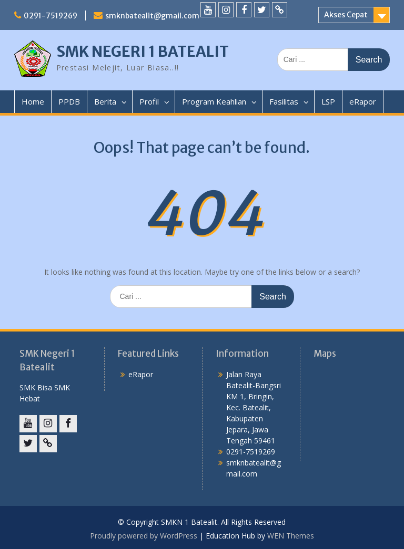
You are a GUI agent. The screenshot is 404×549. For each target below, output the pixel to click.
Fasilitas (283, 101)
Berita (105, 101)
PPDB (69, 101)
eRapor (362, 101)
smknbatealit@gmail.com (152, 15)
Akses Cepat (346, 14)
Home (33, 101)
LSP (328, 101)
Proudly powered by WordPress (143, 536)
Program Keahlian (214, 101)
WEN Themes (290, 536)
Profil (149, 101)
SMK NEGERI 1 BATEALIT (142, 51)
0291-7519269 (50, 15)
